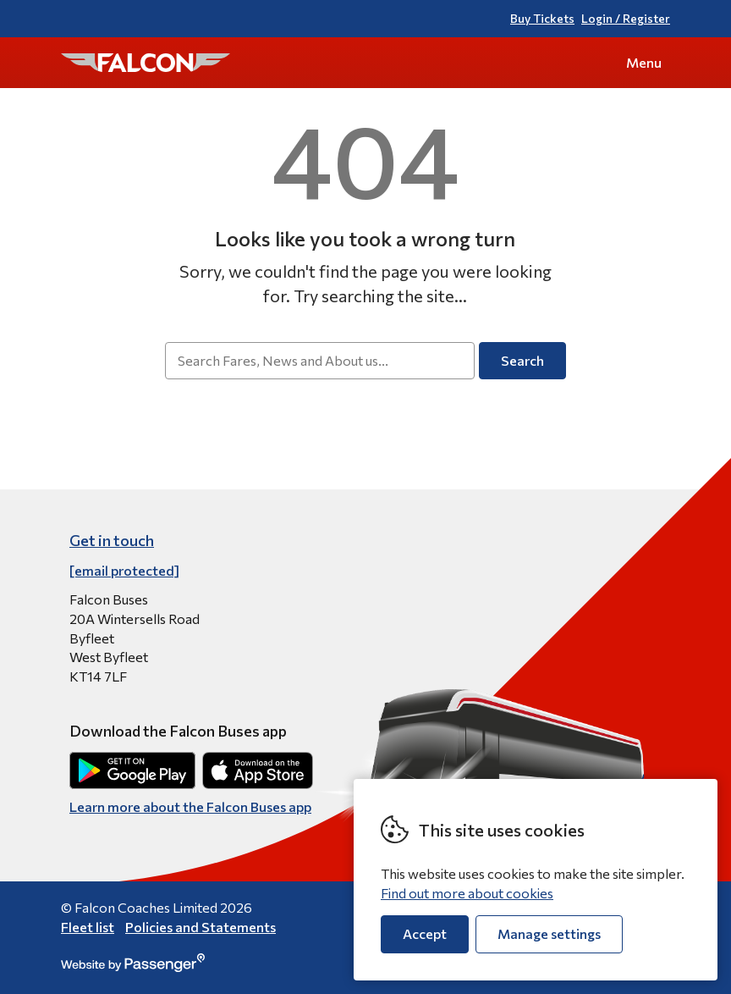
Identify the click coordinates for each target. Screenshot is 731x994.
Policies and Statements (200, 927)
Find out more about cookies (467, 893)
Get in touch (111, 540)
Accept (425, 933)
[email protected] (124, 570)
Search (522, 360)
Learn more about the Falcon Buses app (190, 806)
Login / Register (625, 18)
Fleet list (87, 927)
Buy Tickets (542, 18)
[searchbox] (319, 361)
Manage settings (549, 933)
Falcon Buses (145, 62)
